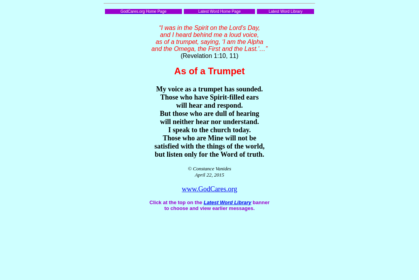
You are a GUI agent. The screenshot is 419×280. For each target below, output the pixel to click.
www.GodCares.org (209, 189)
